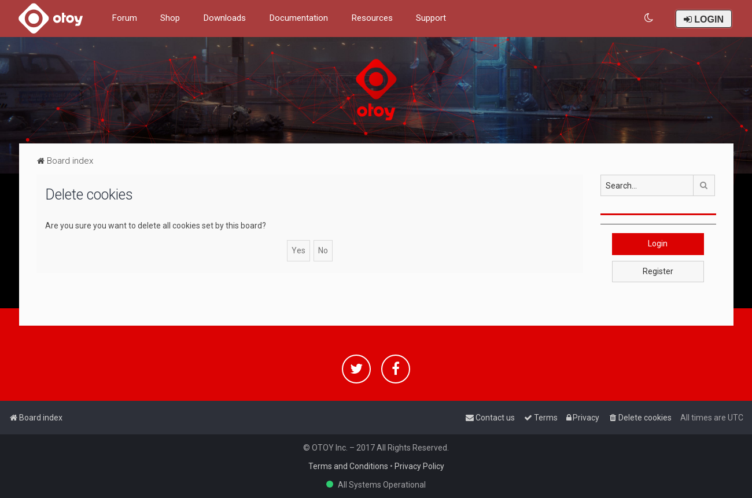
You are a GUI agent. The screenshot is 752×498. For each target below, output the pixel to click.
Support (431, 18)
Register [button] (658, 271)
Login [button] (658, 243)
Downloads (224, 18)
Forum (124, 18)
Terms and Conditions (348, 466)
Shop (170, 18)
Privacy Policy (419, 466)
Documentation (298, 18)
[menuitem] (649, 18)
